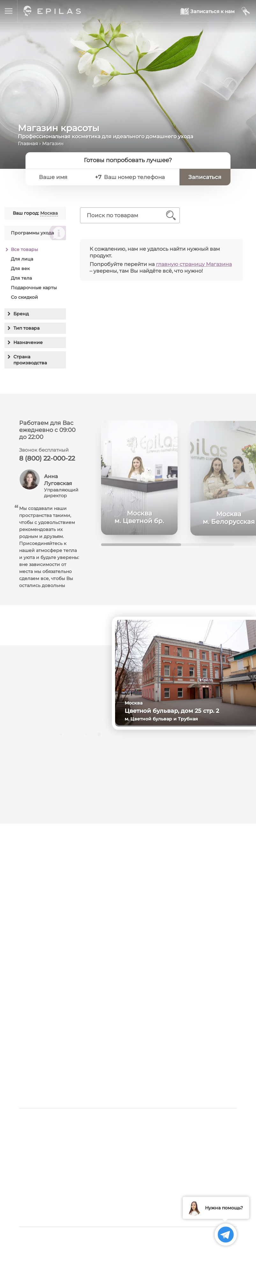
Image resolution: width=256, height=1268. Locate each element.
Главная (28, 143)
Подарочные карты (34, 287)
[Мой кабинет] (246, 11)
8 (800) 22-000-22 (47, 461)
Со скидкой (24, 297)
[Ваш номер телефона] (138, 177)
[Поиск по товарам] (125, 215)
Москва (49, 213)
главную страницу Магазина (194, 264)
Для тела (21, 278)
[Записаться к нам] (208, 11)
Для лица (22, 259)
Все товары (24, 249)
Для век (20, 268)
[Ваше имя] (61, 177)
